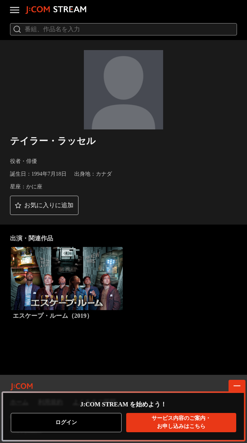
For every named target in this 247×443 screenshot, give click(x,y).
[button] (44, 205)
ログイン (66, 422)
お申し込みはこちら (181, 422)
